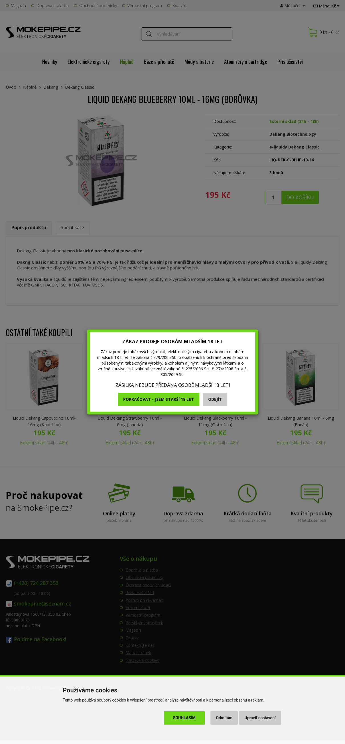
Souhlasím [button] (184, 717)
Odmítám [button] (224, 717)
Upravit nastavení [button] (260, 717)
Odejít (215, 399)
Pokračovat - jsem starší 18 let (158, 399)
